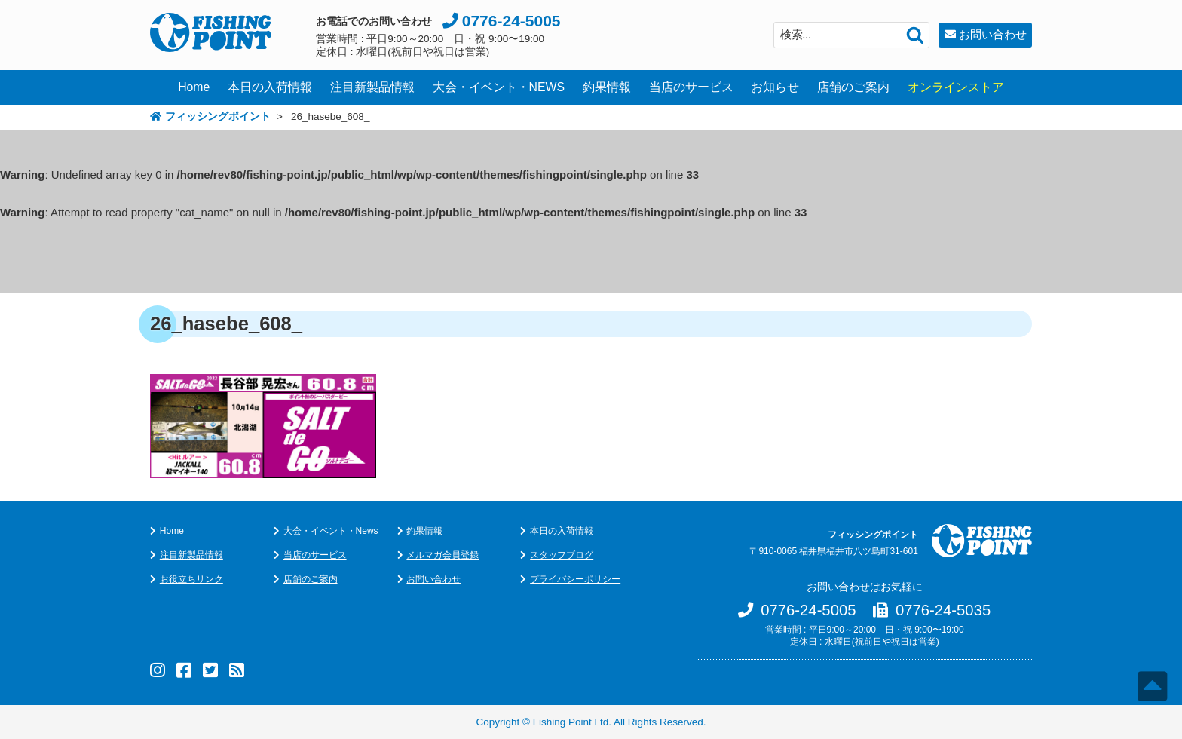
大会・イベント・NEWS (499, 87)
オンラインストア (956, 87)
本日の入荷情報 (270, 87)
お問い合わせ (993, 34)
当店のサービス (691, 87)
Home (194, 87)
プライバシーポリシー (575, 579)
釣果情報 (607, 87)
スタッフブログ (561, 555)
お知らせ (775, 87)
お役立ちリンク (191, 579)
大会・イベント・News (330, 531)
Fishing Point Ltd (571, 722)
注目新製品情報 (372, 87)
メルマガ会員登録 (442, 555)
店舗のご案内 (853, 87)
